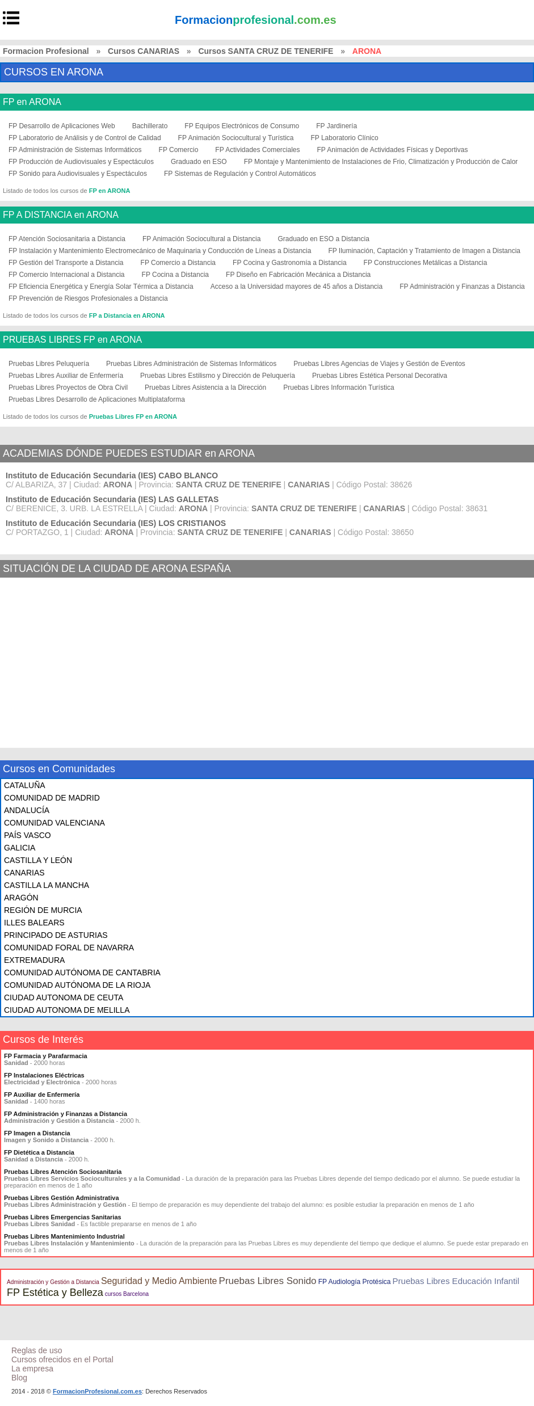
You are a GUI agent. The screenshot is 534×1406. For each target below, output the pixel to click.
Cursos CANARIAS (143, 51)
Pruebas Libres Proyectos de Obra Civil (68, 388)
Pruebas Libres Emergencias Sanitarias (62, 1217)
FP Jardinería (336, 126)
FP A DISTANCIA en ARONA (61, 215)
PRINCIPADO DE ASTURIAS (56, 935)
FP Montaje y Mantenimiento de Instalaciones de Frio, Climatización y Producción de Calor (381, 162)
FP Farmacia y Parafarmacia (45, 1056)
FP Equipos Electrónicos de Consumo (241, 126)
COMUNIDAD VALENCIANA (54, 822)
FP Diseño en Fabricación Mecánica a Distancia (298, 275)
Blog (19, 1377)
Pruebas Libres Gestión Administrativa (61, 1197)
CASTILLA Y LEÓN (38, 860)
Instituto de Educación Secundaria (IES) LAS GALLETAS (112, 499)
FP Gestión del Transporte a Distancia (66, 263)
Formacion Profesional (46, 51)
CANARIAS (24, 872)
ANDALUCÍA (26, 810)
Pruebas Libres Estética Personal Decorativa (379, 376)
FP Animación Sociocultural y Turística (236, 138)
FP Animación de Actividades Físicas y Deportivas (392, 150)
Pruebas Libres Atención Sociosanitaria (62, 1171)
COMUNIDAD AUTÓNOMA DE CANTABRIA (82, 972)
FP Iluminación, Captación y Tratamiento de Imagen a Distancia (424, 251)
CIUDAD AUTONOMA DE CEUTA (63, 997)
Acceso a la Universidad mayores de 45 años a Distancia (297, 287)
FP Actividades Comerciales (257, 150)
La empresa (32, 1368)
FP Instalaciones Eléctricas (44, 1075)
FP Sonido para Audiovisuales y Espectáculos (78, 174)
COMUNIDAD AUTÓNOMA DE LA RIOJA (77, 985)
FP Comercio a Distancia (178, 263)
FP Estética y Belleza (55, 1292)
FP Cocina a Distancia (175, 275)
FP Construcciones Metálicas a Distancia (425, 263)
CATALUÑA (24, 785)
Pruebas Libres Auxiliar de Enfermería (66, 376)
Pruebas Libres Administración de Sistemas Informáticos (191, 364)
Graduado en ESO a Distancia (323, 239)
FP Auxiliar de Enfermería (41, 1094)
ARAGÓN (21, 897)
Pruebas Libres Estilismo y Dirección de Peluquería (217, 376)
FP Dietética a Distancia (39, 1152)
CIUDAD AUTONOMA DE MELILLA (66, 1009)
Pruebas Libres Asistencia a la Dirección (205, 388)
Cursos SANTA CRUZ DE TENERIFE (265, 51)
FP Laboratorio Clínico (344, 138)
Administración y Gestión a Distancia (53, 1282)
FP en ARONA (32, 102)
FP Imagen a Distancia (37, 1133)
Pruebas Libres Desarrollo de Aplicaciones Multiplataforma (97, 399)
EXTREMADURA (34, 960)
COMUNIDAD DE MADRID (52, 797)
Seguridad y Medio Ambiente (159, 1281)
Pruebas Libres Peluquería (49, 364)
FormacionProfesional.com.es (97, 1391)
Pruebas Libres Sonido (268, 1280)
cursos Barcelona (127, 1294)
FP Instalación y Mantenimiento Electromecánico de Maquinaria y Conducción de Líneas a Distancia (160, 251)
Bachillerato (150, 126)
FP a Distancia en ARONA (127, 315)
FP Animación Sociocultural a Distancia (201, 239)
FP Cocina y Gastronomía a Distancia (290, 263)
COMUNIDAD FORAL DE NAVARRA (69, 947)
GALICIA (19, 847)
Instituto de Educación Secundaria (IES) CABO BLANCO (112, 475)
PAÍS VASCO (27, 835)
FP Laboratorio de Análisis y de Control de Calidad (85, 138)
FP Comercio (179, 150)
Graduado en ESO (199, 162)
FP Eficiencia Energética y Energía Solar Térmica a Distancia (101, 287)
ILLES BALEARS (34, 922)
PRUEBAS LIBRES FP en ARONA (72, 339)
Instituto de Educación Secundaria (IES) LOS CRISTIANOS (116, 523)
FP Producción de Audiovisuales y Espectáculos (81, 162)
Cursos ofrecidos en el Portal (62, 1359)
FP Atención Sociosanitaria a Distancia (67, 239)
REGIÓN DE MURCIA (43, 910)
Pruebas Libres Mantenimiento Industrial (64, 1236)
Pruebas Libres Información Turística (338, 388)
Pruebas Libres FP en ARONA (133, 416)
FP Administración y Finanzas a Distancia (462, 287)
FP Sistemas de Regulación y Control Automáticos (240, 174)
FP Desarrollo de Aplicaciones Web (62, 126)
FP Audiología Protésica (354, 1282)
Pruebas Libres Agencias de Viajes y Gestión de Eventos (379, 364)
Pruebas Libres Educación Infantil (456, 1281)
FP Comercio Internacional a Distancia (67, 275)
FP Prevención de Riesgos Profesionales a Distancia (88, 298)
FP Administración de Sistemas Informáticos (75, 150)
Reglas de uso (36, 1350)
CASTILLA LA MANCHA (46, 885)
